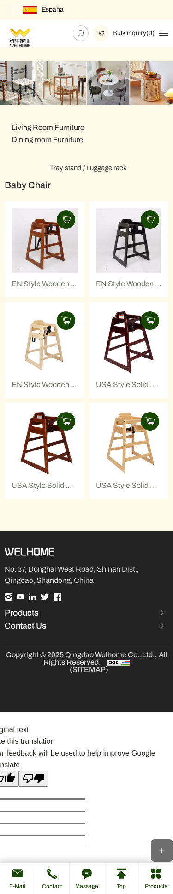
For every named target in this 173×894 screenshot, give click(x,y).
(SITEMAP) (89, 669)
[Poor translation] (33, 779)
